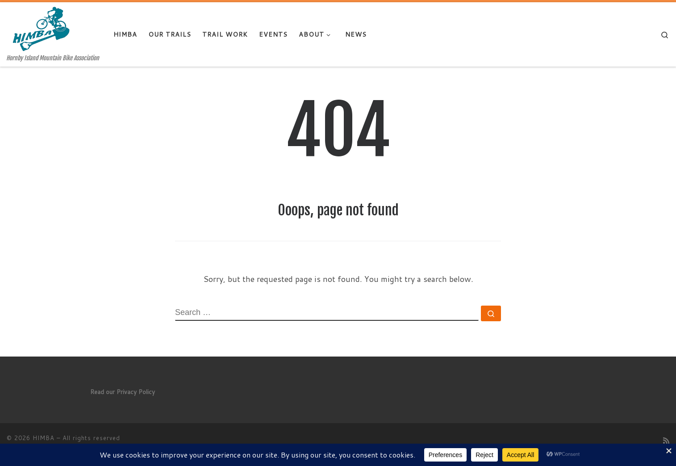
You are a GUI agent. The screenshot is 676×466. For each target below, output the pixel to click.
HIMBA (43, 438)
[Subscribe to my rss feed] (666, 440)
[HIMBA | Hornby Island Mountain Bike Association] (44, 28)
